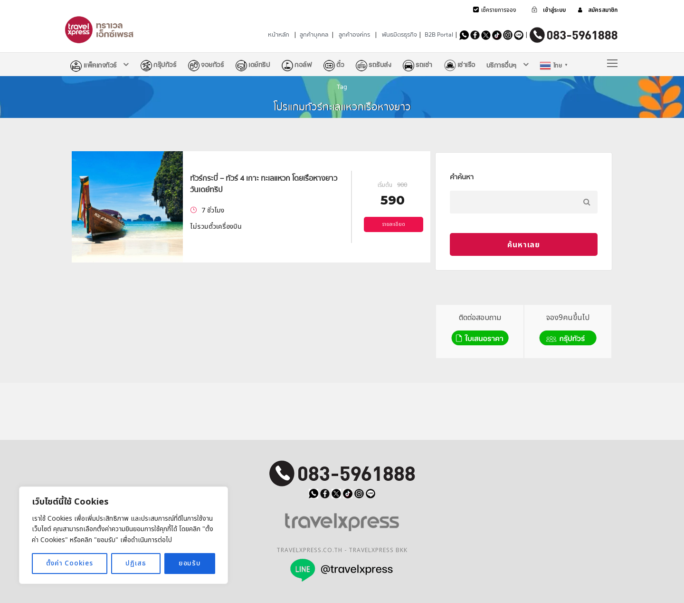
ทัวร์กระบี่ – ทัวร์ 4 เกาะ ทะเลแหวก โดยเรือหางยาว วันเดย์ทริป (263, 184)
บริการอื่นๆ (501, 65)
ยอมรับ (190, 563)
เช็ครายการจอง (498, 10)
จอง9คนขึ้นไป (568, 330)
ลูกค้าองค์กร (354, 34)
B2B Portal (439, 34)
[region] (123, 535)
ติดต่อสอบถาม (480, 330)
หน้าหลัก (278, 34)
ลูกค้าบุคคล (314, 34)
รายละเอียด (393, 224)
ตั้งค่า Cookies (69, 563)
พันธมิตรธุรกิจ (399, 34)
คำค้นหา (462, 177)
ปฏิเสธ (135, 563)
